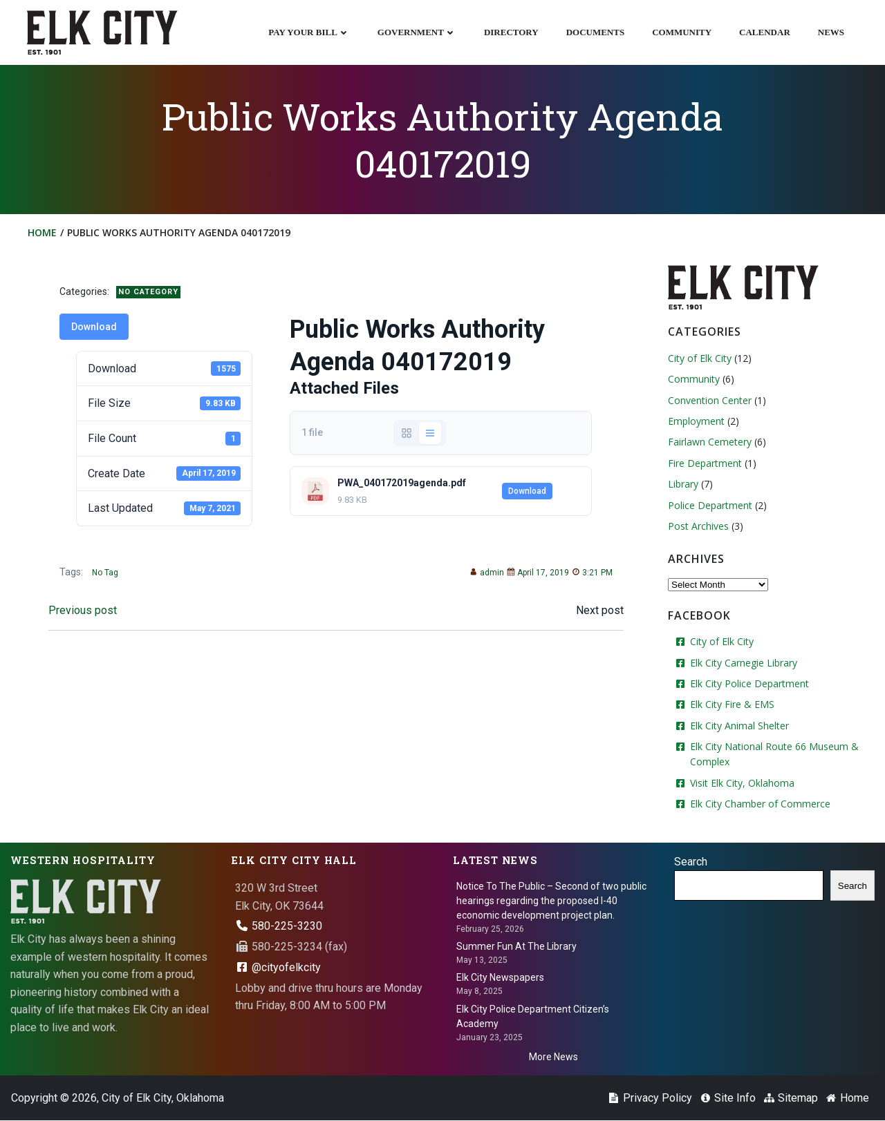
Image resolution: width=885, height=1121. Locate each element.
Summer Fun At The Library (516, 946)
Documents (595, 32)
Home (42, 232)
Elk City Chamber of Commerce (760, 803)
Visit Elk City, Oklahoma (742, 782)
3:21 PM (592, 573)
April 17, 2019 (538, 573)
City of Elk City (700, 358)
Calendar (764, 32)
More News (553, 1056)
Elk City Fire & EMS (732, 704)
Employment (696, 421)
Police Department (710, 505)
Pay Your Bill (308, 32)
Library (683, 483)
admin (486, 573)
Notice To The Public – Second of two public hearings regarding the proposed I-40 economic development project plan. (551, 901)
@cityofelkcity (278, 967)
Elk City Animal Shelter (739, 725)
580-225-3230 (278, 925)
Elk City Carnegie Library (743, 662)
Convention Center (710, 400)
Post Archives (698, 526)
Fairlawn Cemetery (710, 442)
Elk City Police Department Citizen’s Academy (532, 1016)
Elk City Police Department (749, 683)
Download (94, 326)
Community (681, 32)
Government (417, 32)
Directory (511, 32)
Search (690, 861)
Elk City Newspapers (500, 978)
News (831, 32)
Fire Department (705, 463)
